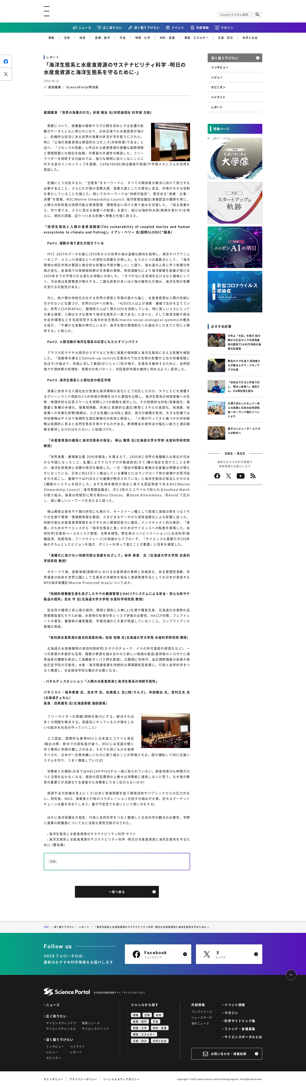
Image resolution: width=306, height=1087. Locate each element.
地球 (82, 38)
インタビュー (219, 67)
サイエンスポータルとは (243, 1037)
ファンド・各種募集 (239, 1029)
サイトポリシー (53, 1079)
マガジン (227, 27)
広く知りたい (112, 27)
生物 (67, 38)
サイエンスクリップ (95, 1028)
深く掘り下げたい (147, 27)
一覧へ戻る (117, 892)
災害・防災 (225, 38)
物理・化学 (142, 38)
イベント (178, 27)
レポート (217, 107)
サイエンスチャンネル (61, 1028)
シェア (6, 61)
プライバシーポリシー (83, 1079)
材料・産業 (167, 38)
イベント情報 (234, 1004)
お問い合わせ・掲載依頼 (228, 1054)
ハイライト (218, 97)
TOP (46, 927)
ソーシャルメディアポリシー (121, 1079)
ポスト (6, 74)
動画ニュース (91, 1023)
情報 (51, 38)
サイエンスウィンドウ (61, 1023)
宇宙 (123, 38)
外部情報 (202, 27)
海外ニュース (200, 1023)
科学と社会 (250, 38)
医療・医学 (102, 38)
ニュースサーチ (201, 1017)
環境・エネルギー (196, 38)
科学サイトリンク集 (239, 1021)
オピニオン (218, 87)
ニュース (84, 27)
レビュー (217, 77)
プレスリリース (201, 1011)
